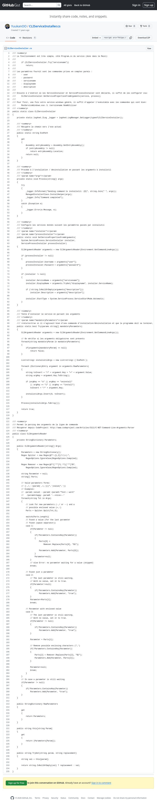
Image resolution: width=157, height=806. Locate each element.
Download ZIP (144, 37)
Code (10, 37)
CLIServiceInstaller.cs (44, 26)
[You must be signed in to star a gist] (130, 26)
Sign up (148, 5)
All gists (68, 5)
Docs (83, 798)
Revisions (27, 37)
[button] (130, 38)
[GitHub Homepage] (12, 798)
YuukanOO (19, 26)
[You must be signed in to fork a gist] (145, 26)
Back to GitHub (82, 5)
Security (54, 798)
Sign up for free (16, 782)
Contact (91, 798)
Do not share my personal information (130, 798)
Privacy (46, 798)
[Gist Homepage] (11, 5)
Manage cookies (104, 798)
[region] (78, 412)
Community (73, 798)
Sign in (136, 5)
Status (63, 798)
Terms (37, 798)
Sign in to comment (101, 782)
